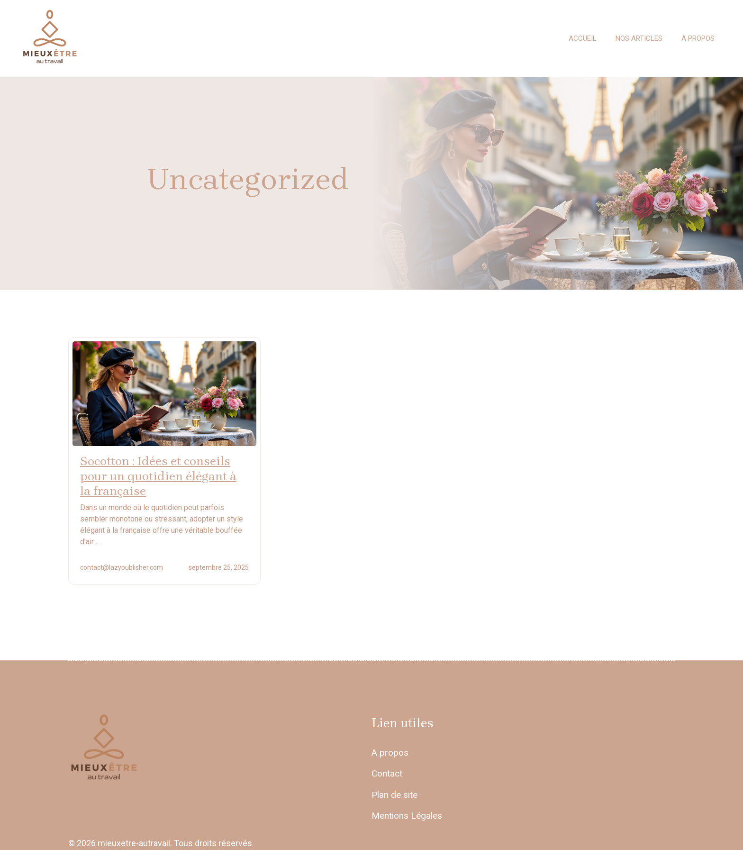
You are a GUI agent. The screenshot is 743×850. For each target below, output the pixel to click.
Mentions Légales (407, 815)
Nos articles (639, 38)
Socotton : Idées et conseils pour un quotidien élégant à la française (158, 476)
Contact (387, 773)
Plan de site (394, 794)
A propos (698, 38)
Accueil (583, 38)
